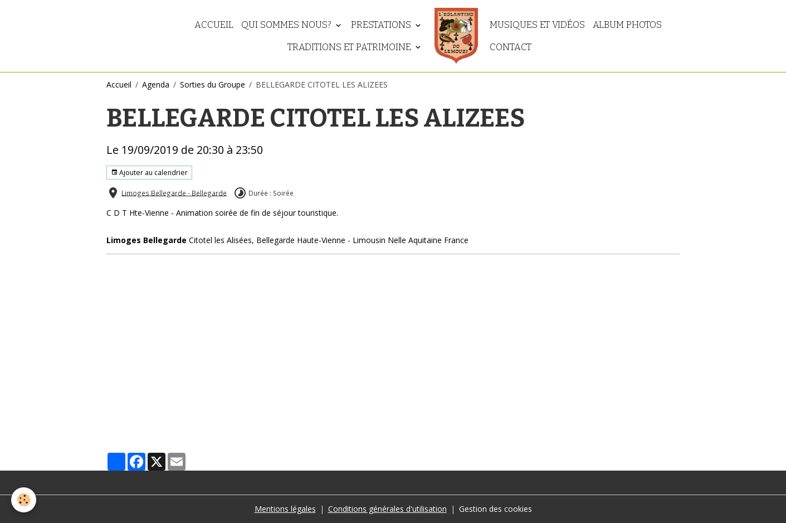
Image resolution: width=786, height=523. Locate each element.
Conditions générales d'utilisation (387, 508)
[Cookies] (23, 499)
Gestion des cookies (495, 508)
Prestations (382, 24)
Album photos (627, 24)
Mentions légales (285, 508)
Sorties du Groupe (212, 84)
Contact (510, 46)
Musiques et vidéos (537, 24)
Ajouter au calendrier (149, 172)
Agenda (155, 84)
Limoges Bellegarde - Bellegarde (174, 192)
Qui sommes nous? (287, 24)
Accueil (213, 24)
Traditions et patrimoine (350, 46)
